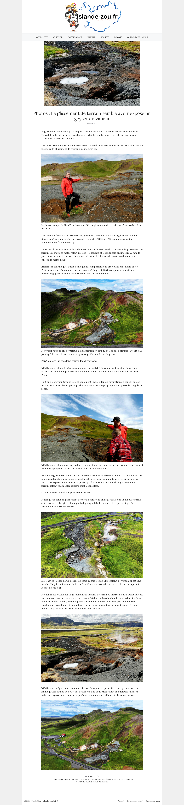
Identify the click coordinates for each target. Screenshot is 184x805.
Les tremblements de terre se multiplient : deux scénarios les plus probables (93, 779)
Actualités (42, 37)
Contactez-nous (153, 801)
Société (104, 37)
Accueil (121, 801)
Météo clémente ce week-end (93, 782)
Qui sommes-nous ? (137, 37)
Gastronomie (75, 37)
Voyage (118, 37)
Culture (57, 37)
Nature (91, 37)
